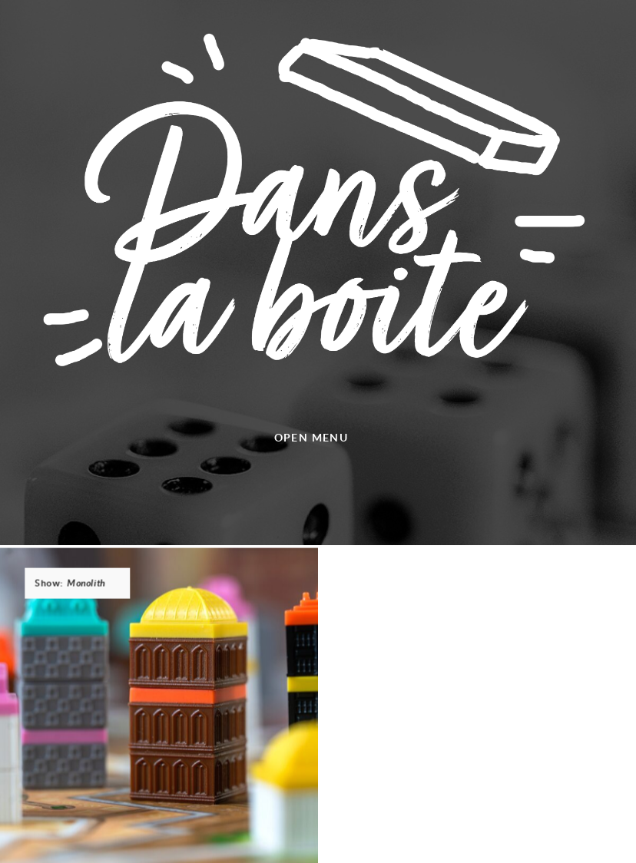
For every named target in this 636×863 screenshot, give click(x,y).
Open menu (311, 437)
